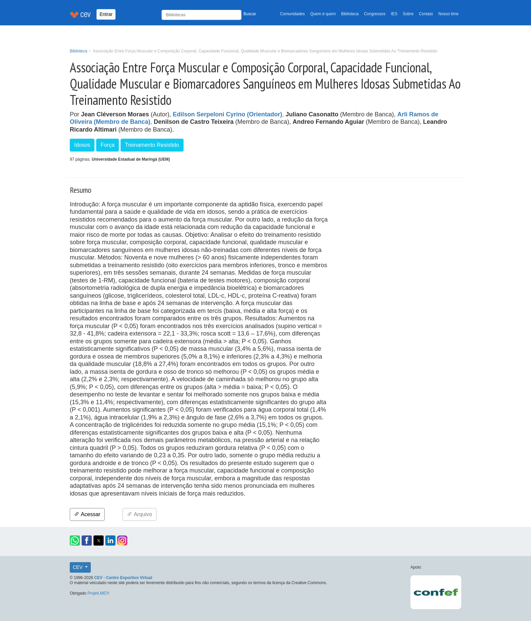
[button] (75, 540)
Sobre (408, 14)
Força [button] (107, 145)
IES (394, 14)
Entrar (106, 14)
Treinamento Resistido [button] (152, 145)
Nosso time (449, 14)
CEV (78, 567)
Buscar (249, 14)
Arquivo (139, 514)
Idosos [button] (82, 145)
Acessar (87, 514)
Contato (426, 14)
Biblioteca (350, 14)
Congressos (374, 14)
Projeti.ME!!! (98, 593)
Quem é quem (323, 14)
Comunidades (292, 14)
